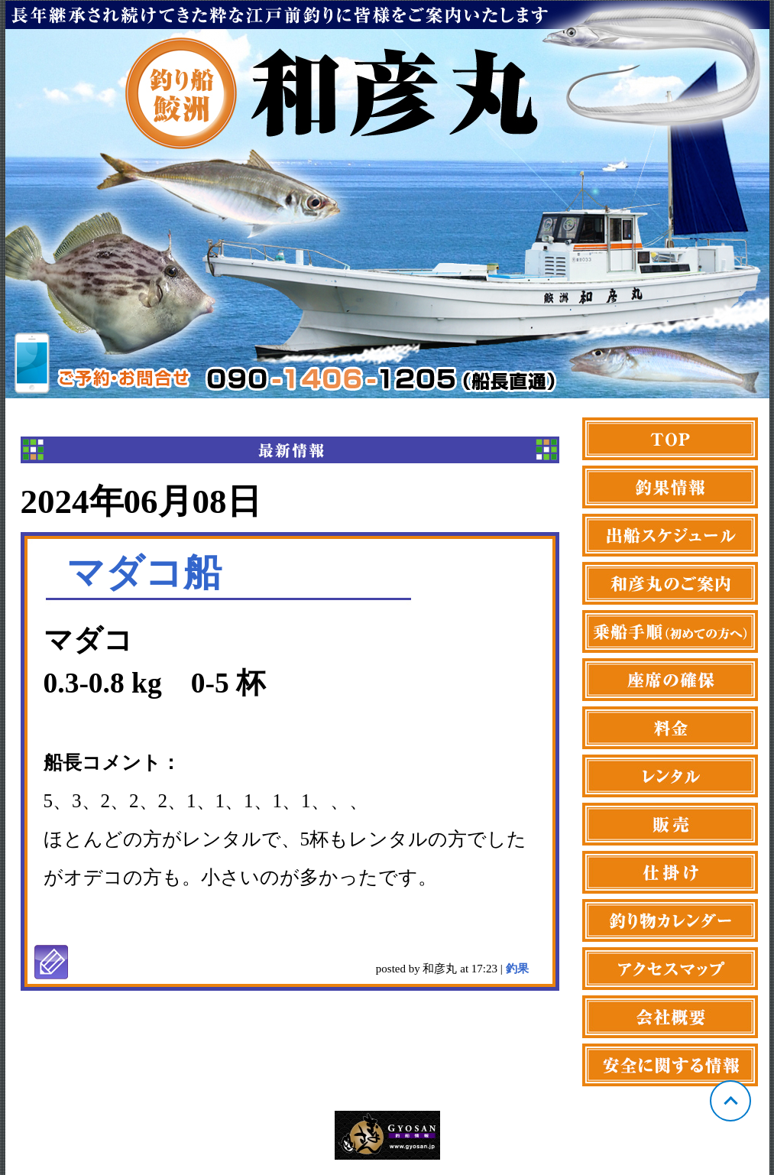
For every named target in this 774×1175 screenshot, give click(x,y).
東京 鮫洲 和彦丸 (387, 199)
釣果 (517, 968)
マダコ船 (144, 572)
